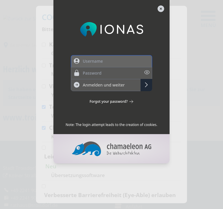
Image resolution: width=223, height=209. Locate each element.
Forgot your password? (111, 101)
